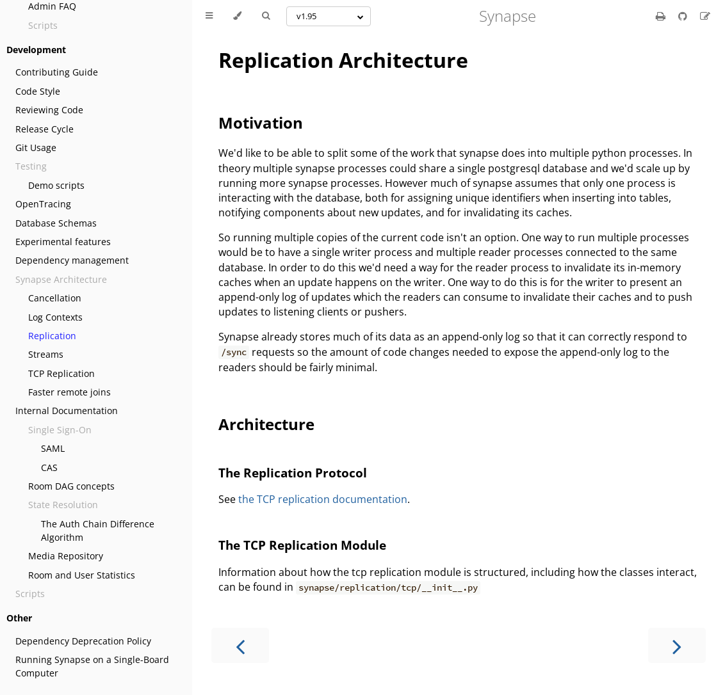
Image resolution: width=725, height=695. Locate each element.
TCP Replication (61, 373)
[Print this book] (662, 16)
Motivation (260, 122)
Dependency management (72, 260)
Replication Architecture (343, 60)
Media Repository (65, 556)
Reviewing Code (49, 110)
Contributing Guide (56, 72)
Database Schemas (56, 223)
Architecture (266, 424)
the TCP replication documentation (322, 499)
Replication (52, 336)
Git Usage (35, 147)
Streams (45, 354)
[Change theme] (237, 16)
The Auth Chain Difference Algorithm (97, 530)
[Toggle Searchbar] (266, 16)
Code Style (37, 91)
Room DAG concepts (71, 486)
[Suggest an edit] (705, 16)
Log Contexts (55, 317)
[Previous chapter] (240, 645)
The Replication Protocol (292, 473)
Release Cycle (44, 129)
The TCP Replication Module (302, 545)
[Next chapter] (677, 645)
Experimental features (63, 242)
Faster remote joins (69, 392)
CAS (49, 467)
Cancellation (54, 298)
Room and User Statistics (81, 575)
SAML (53, 448)
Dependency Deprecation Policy (83, 641)
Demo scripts (56, 185)
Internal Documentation (66, 410)
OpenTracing (43, 204)
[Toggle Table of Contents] (209, 16)
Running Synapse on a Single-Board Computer (92, 666)
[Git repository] (684, 16)
